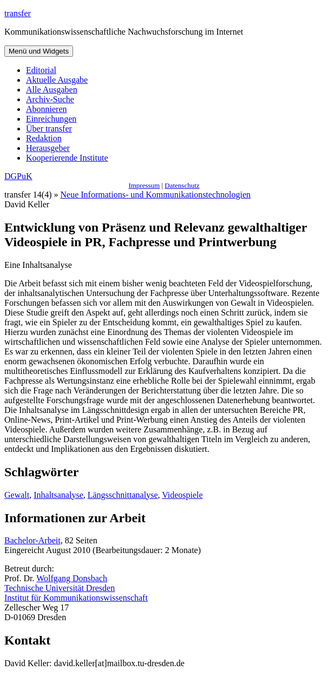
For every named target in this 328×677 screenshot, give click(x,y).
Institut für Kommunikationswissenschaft (76, 597)
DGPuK (18, 176)
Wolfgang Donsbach (71, 578)
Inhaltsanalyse (58, 494)
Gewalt (16, 494)
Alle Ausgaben (51, 89)
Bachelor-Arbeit (32, 540)
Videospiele (182, 494)
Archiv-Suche (50, 99)
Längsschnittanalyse (123, 494)
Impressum (144, 185)
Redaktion (44, 138)
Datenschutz (182, 185)
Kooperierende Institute (67, 157)
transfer (17, 13)
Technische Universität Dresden (59, 588)
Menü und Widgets (39, 51)
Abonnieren (46, 109)
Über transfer (49, 128)
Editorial (41, 70)
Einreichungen (51, 118)
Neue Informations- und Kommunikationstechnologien (156, 194)
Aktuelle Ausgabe (57, 79)
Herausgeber (48, 148)
